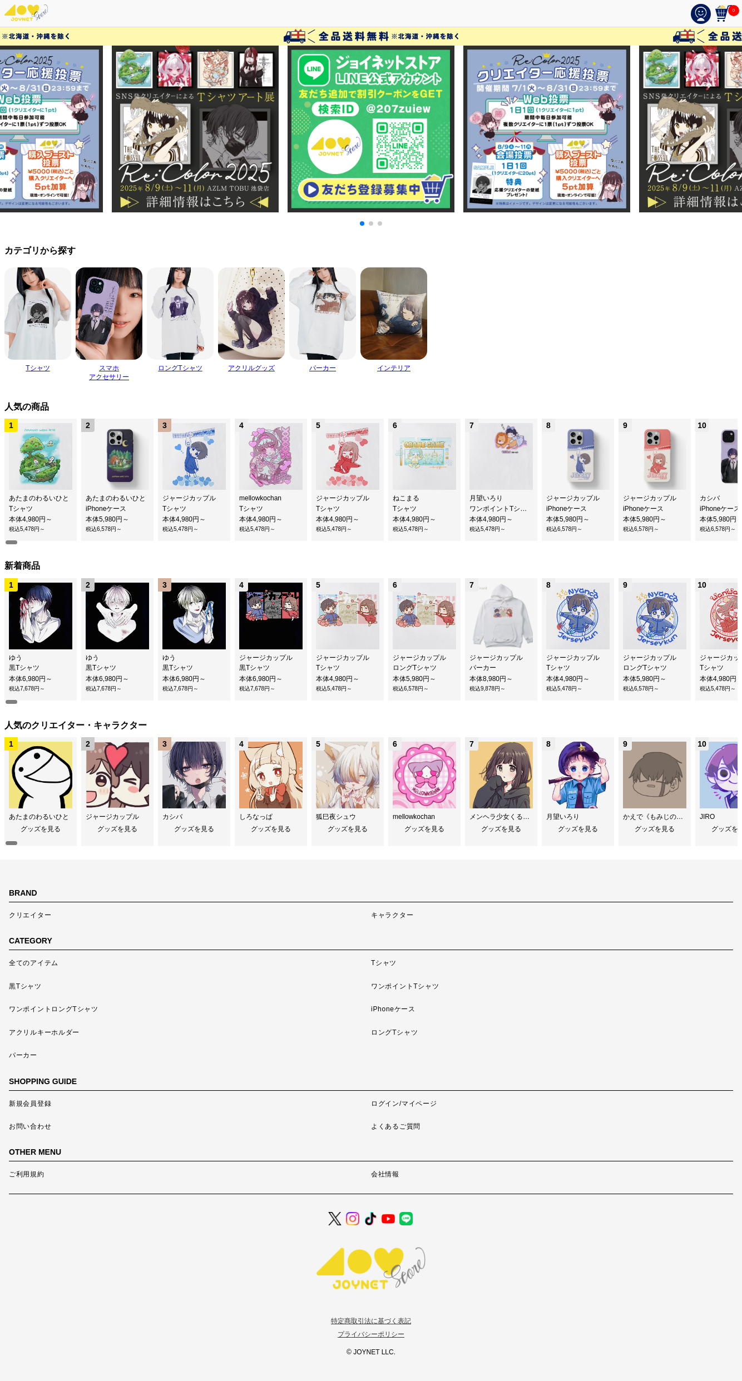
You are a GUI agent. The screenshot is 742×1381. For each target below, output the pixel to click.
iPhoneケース (393, 1009)
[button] (362, 223)
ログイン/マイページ (404, 1103)
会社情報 (385, 1174)
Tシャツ (384, 963)
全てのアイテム (33, 963)
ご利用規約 (26, 1174)
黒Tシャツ (25, 986)
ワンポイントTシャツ (405, 986)
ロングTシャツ (394, 1032)
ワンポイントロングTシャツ (53, 1009)
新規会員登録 (30, 1103)
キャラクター (392, 915)
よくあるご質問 (396, 1126)
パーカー (23, 1055)
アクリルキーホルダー (44, 1032)
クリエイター (30, 915)
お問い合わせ (30, 1126)
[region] (371, 482)
